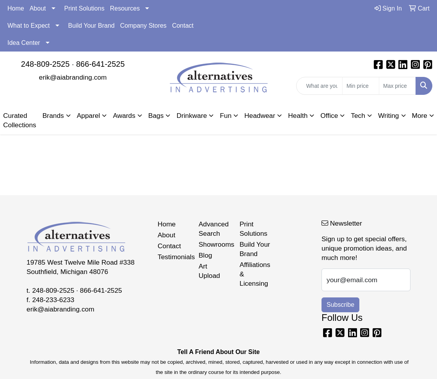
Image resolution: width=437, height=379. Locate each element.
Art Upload (209, 270)
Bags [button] (156, 115)
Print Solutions (84, 8)
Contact (183, 25)
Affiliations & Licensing (255, 274)
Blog (205, 255)
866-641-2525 (100, 64)
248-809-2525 (45, 64)
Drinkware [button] (191, 115)
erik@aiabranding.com (73, 77)
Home (15, 8)
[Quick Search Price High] (397, 86)
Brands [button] (53, 115)
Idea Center (23, 42)
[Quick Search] (319, 86)
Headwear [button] (259, 115)
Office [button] (329, 115)
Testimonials (173, 257)
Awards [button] (124, 115)
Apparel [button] (88, 115)
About (38, 8)
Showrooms (214, 244)
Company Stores (143, 25)
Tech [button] (358, 115)
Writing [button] (388, 115)
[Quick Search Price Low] (360, 86)
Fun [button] (225, 115)
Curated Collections (19, 120)
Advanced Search (214, 228)
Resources (125, 8)
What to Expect (28, 25)
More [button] (419, 115)
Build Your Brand (91, 25)
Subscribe (340, 304)
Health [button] (297, 115)
